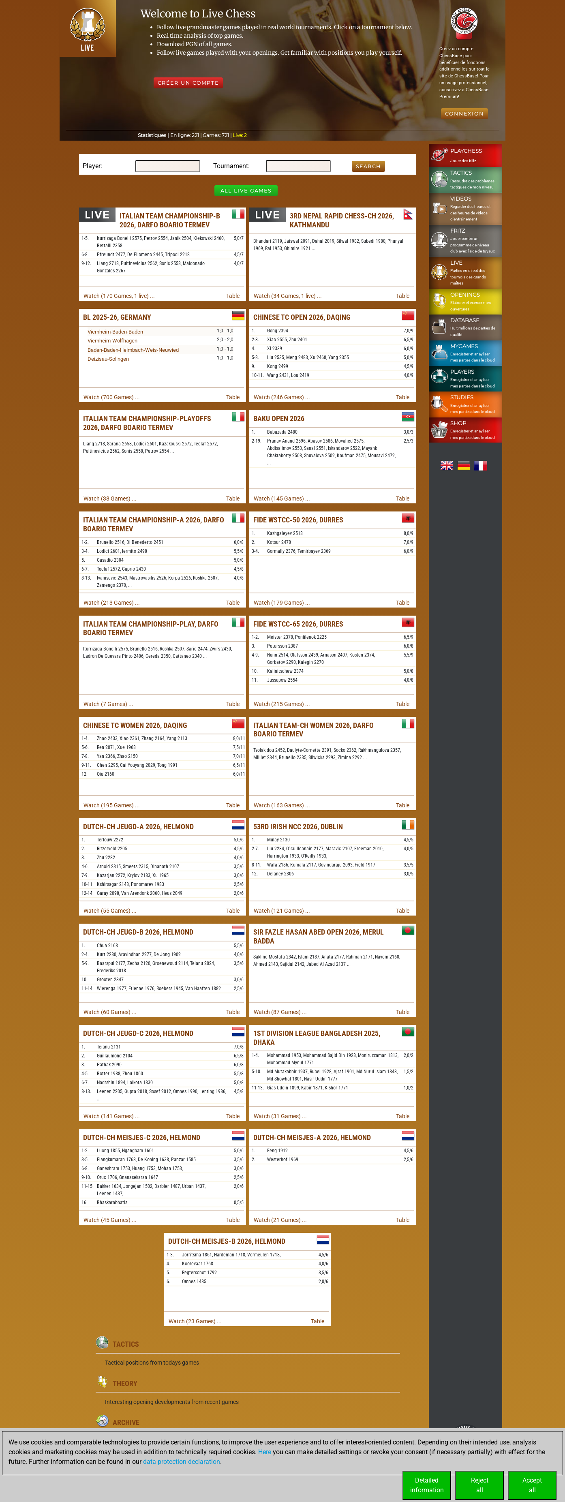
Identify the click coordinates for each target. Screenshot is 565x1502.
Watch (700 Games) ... (111, 397)
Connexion (464, 114)
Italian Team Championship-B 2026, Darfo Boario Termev (170, 220)
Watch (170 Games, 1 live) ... (119, 296)
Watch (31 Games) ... (280, 1116)
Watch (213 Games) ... (111, 602)
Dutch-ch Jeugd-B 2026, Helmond (138, 932)
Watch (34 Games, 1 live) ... (288, 296)
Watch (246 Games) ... (282, 397)
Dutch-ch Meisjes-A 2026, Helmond (312, 1137)
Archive (126, 1422)
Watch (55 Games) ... (110, 910)
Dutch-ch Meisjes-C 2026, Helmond (141, 1137)
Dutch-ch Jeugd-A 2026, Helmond (138, 826)
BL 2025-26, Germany (117, 317)
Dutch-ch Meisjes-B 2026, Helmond (226, 1241)
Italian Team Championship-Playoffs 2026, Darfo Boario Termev (147, 423)
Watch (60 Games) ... (110, 1012)
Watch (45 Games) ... (110, 1220)
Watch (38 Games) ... (110, 498)
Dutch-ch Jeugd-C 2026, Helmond (138, 1033)
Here (264, 1452)
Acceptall (532, 1485)
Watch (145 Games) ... (282, 498)
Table (233, 296)
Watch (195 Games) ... (111, 805)
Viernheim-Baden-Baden (115, 332)
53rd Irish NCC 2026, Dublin (298, 826)
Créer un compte (188, 83)
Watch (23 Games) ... (195, 1321)
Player (92, 166)
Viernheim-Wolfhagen (112, 341)
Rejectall (479, 1485)
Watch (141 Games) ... (111, 1116)
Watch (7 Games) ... (108, 704)
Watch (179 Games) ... (282, 602)
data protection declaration (181, 1462)
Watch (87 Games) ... (280, 1012)
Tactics (126, 1344)
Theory (125, 1383)
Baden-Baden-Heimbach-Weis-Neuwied (133, 350)
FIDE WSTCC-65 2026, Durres (298, 624)
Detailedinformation (427, 1485)
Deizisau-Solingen (108, 359)
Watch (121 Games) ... (282, 910)
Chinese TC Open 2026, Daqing (302, 317)
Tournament (230, 166)
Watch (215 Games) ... (282, 704)
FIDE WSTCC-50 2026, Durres (298, 520)
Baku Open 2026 (278, 418)
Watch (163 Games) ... (282, 805)
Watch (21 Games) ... (280, 1220)
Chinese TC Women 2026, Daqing (135, 725)
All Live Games (246, 191)
